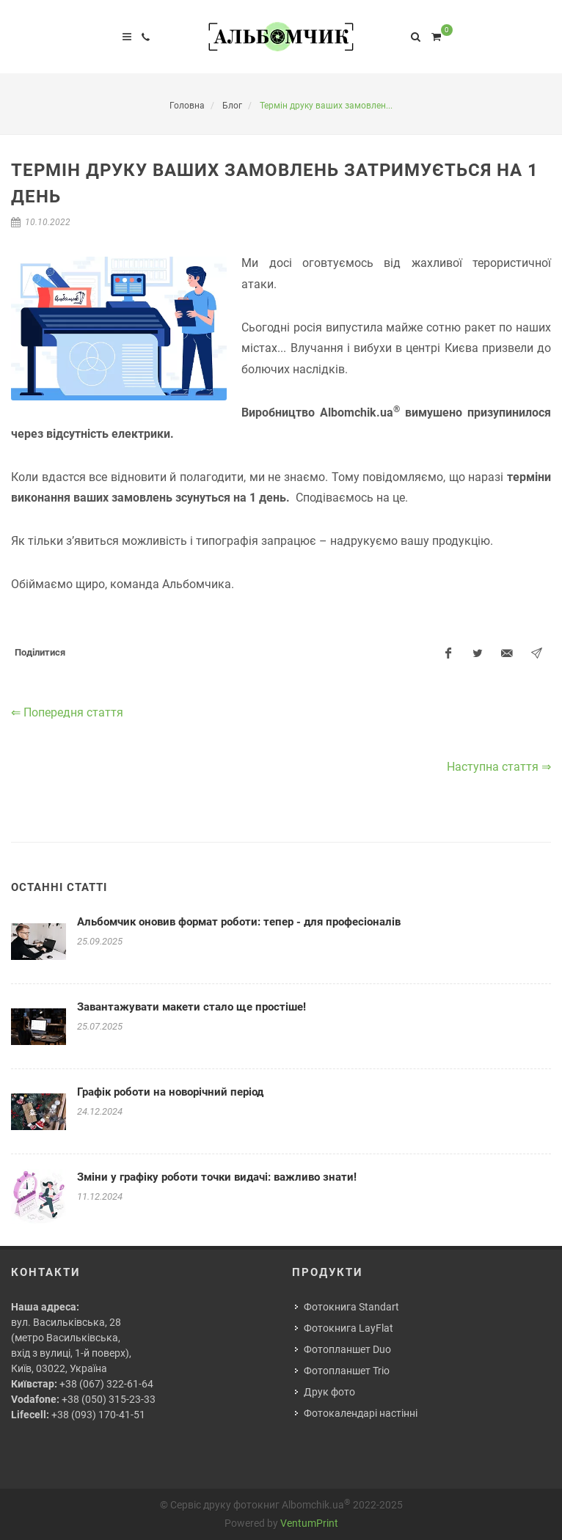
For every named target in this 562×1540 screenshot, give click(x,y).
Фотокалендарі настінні (360, 1413)
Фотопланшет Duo (347, 1349)
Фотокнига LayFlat (348, 1328)
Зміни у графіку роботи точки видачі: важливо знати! (217, 1177)
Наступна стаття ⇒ (499, 767)
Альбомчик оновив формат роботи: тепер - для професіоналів (239, 921)
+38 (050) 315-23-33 (109, 1399)
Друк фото (329, 1392)
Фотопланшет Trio (347, 1370)
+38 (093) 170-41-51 (98, 1414)
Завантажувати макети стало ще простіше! (191, 1006)
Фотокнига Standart (351, 1307)
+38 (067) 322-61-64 (106, 1384)
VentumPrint (309, 1523)
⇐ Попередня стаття (67, 712)
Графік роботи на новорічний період (170, 1092)
